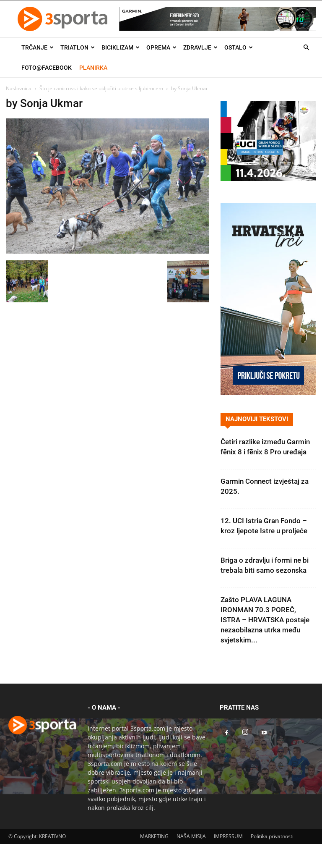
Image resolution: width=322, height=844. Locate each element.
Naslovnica (18, 88)
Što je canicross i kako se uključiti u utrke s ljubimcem (101, 88)
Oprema (161, 47)
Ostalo (238, 47)
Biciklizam (120, 47)
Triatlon (77, 47)
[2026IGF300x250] (268, 179)
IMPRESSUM (228, 836)
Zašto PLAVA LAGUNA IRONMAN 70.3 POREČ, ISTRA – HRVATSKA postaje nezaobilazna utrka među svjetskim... (265, 619)
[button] (306, 48)
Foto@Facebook (46, 67)
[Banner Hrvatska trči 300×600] (268, 392)
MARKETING (154, 836)
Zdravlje (200, 47)
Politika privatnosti (272, 836)
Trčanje (37, 47)
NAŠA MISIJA (191, 836)
